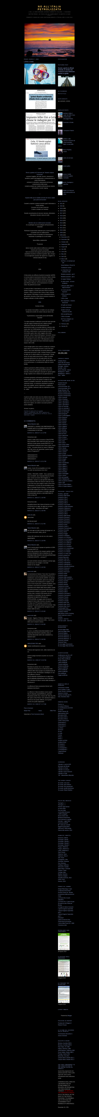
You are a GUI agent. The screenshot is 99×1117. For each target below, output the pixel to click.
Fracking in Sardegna (63, 535)
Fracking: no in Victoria (64, 551)
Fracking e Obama (63, 611)
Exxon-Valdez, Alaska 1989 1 (66, 1052)
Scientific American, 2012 (65, 877)
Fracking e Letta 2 (63, 513)
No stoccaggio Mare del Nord (66, 646)
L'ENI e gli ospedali (63, 477)
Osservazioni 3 (62, 722)
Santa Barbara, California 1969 (66, 1050)
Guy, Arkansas (62, 863)
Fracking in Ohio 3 (63, 501)
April (62, 256)
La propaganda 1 (62, 747)
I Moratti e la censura (63, 769)
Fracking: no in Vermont (64, 544)
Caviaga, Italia (62, 872)
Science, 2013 (62, 881)
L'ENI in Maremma (63, 435)
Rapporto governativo (64, 826)
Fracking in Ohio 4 (63, 503)
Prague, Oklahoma (63, 846)
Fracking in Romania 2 (64, 519)
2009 (61, 232)
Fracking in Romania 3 (64, 521)
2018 (61, 210)
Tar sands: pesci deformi (64, 784)
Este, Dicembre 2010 (63, 696)
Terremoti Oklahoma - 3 (64, 638)
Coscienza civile (62, 925)
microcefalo (37, 413)
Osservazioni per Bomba (64, 921)
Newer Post (27, 710)
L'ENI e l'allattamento (63, 479)
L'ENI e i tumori (62, 475)
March (63, 259)
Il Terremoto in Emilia (67, 122)
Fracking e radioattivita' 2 (64, 564)
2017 (61, 213)
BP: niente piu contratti (64, 824)
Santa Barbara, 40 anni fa (68, 265)
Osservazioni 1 (62, 726)
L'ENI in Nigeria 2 (62, 466)
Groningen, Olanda (63, 839)
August (63, 246)
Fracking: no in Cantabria (64, 546)
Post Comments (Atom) (37, 714)
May (62, 254)
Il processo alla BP (63, 823)
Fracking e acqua (62, 575)
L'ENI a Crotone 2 (63, 439)
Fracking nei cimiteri (63, 586)
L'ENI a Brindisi (62, 430)
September (64, 244)
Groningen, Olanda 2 (63, 841)
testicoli (27, 415)
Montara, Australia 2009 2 (65, 1045)
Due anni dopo (62, 810)
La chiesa (60, 728)
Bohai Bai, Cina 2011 (63, 1056)
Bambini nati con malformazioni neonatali (40, 223)
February (64, 323)
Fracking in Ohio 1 (63, 497)
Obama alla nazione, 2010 (65, 830)
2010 (61, 230)
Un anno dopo (62, 808)
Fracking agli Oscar (63, 608)
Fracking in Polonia (63, 599)
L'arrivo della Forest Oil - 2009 (66, 923)
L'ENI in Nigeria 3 (62, 468)
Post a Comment (28, 708)
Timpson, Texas (62, 870)
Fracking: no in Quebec (64, 550)
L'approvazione (62, 751)
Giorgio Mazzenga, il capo (65, 889)
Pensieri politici (66, 166)
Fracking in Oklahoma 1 (64, 508)
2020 (61, 206)
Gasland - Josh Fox (63, 619)
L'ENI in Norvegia (62, 457)
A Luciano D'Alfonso (63, 706)
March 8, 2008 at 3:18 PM (36, 540)
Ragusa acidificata (63, 668)
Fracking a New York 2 (64, 604)
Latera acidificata (62, 662)
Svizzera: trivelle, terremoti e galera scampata (67, 176)
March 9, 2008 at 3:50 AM (36, 624)
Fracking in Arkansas (63, 570)
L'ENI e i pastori (62, 451)
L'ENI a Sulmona (62, 432)
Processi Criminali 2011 (64, 395)
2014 (61, 220)
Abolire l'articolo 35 (63, 711)
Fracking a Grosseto (63, 530)
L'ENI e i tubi (61, 482)
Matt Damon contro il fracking (66, 613)
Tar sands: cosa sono (63, 782)
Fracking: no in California (64, 542)
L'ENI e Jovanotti (62, 397)
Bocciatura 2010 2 (63, 718)
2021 (61, 203)
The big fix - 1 (61, 803)
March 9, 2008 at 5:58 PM (36, 639)
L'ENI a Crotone (62, 437)
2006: (39, 302)
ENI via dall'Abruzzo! (66, 314)
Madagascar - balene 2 (64, 373)
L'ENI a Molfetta (62, 419)
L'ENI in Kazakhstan (63, 462)
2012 (61, 225)
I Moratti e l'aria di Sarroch (65, 771)
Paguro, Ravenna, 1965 (64, 1048)
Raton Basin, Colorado (64, 868)
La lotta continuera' (66, 307)
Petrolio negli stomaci (63, 806)
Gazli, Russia (61, 852)
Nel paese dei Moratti (63, 766)
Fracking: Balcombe (63, 557)
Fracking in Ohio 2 (63, 499)
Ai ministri (60, 709)
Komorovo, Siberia (63, 837)
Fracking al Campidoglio (64, 609)
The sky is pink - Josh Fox (65, 620)
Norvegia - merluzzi (63, 366)
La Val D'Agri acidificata (64, 657)
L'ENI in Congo (62, 453)
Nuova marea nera (63, 815)
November (64, 239)
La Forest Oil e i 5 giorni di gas (66, 901)
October (63, 242)
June (62, 251)
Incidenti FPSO (62, 742)
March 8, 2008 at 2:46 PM (36, 510)
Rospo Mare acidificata (64, 659)
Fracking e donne (62, 582)
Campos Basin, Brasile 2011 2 (66, 1059)
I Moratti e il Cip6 (62, 773)
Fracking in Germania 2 (64, 595)
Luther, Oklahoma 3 (63, 850)
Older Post (53, 710)
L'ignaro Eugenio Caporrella (65, 908)
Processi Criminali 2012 (64, 393)
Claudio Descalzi (62, 383)
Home (40, 710)
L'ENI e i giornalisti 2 (63, 403)
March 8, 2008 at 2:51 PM (36, 523)
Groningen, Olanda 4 (63, 845)
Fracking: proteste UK (64, 555)
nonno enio (30, 571)
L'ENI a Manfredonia (63, 446)
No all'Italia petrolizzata (49, 8)
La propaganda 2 (62, 749)
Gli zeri (60, 731)
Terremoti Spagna (63, 633)
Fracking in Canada (63, 600)
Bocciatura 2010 (62, 715)
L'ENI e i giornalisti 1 (63, 401)
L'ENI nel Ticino (62, 433)
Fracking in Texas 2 (63, 526)
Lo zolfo (60, 733)
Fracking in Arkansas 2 (64, 568)
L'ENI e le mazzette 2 (63, 408)
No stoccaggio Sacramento (65, 644)
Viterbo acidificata (63, 671)
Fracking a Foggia (63, 533)
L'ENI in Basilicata (63, 450)
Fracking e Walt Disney (64, 515)
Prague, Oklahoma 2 (63, 848)
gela (40, 412)
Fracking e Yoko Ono (63, 559)
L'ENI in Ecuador (65, 316)
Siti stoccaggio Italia (63, 629)
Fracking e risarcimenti (64, 504)
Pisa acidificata (62, 673)
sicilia (50, 413)
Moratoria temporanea (64, 817)
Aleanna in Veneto (63, 693)
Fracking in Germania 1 (64, 593)
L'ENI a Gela (64, 298)
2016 (61, 215)
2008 (61, 235)
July (62, 249)
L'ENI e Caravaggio (63, 473)
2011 (61, 227)
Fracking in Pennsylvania (64, 528)
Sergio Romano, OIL (63, 390)
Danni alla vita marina (64, 362)
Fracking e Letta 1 (63, 512)
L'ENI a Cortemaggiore (64, 415)
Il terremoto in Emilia (63, 687)
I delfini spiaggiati (62, 814)
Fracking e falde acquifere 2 (65, 579)
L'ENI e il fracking (62, 399)
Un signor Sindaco (66, 279)
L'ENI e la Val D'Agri (63, 412)
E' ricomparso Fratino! (68, 130)
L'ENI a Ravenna (62, 417)
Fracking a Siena (62, 531)
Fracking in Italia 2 (63, 591)
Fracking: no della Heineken (65, 506)
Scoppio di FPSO (62, 740)
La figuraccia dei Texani (64, 890)
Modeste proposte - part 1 (68, 276)
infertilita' (46, 412)
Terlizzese (60, 753)
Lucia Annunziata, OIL (64, 386)
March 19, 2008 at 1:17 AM (36, 704)
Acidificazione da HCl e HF (65, 655)
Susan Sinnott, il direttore (64, 691)
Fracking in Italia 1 (63, 590)
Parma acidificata (62, 669)
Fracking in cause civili (64, 588)
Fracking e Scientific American (66, 566)
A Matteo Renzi (62, 361)
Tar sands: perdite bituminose (66, 788)
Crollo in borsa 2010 (63, 720)
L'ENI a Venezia (62, 421)
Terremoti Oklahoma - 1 (64, 635)
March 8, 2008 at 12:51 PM (36, 461)
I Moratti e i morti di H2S (64, 764)
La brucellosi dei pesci (64, 812)
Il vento (60, 735)
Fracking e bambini (63, 580)
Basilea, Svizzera (62, 874)
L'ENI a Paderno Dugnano (65, 455)
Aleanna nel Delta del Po (64, 695)
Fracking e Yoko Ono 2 (64, 560)
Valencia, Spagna (62, 875)
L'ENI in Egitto (62, 460)
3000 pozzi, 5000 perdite (64, 828)
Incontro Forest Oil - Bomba (65, 892)
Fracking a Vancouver (64, 571)
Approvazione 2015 (63, 713)
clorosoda (32, 412)
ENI (37, 412)
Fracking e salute (62, 573)
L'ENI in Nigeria (62, 464)
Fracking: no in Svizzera (64, 537)
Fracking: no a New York (64, 553)
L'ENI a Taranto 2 (62, 424)
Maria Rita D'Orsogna (62, 93)
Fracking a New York (63, 602)
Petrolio (44, 413)
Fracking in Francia (63, 597)
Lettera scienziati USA (64, 364)
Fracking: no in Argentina (64, 541)
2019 (61, 208)
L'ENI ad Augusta (62, 413)
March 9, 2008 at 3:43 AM (36, 611)
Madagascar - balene (63, 371)
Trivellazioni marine (66, 267)
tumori (32, 415)
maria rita (29, 515)
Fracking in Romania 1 (64, 517)
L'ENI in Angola (62, 459)
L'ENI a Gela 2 (62, 442)
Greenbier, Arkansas (63, 861)
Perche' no (61, 704)
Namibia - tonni (62, 368)
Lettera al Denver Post (64, 919)
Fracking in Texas (62, 524)
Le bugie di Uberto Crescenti (65, 907)
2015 (61, 218)
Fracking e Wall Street (64, 495)
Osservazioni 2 (62, 724)
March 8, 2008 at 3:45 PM (36, 567)
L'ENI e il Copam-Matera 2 (65, 486)
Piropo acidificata (62, 660)
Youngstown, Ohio (63, 859)
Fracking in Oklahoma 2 (64, 510)
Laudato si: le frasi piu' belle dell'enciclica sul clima (68, 192)
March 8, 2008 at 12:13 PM (36, 433)
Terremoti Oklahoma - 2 (64, 636)
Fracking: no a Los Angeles (65, 539)
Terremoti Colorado (63, 640)
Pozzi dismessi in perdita (64, 819)
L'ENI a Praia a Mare (63, 444)
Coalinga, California (63, 865)
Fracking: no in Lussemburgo (66, 548)
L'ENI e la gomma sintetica (65, 480)
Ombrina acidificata (63, 666)
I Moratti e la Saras (63, 768)
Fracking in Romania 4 (64, 522)
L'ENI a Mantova (62, 428)
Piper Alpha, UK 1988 (64, 1046)
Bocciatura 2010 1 (63, 717)
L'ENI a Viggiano (62, 426)
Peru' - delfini (61, 375)
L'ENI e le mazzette (63, 406)
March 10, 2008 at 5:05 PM (36, 660)
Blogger (70, 1015)
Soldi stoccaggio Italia (64, 631)
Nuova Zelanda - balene (64, 370)
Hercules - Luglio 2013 (64, 821)
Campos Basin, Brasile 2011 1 (66, 1057)
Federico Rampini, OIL (64, 392)
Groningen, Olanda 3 (63, 843)
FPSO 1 (60, 737)
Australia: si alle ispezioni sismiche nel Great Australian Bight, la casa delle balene (66, 142)
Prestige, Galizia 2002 (64, 1054)
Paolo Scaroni (62, 384)
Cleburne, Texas (62, 854)
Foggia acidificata (62, 675)
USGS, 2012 (61, 879)
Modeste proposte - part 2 (68, 274)
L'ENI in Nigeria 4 (62, 470)
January (63, 326)
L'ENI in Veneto (62, 448)
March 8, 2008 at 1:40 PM (36, 497)
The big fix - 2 (61, 804)
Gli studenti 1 (61, 744)
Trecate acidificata (63, 664)
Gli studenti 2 (61, 746)
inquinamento (28, 413)
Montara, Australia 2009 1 (65, 1043)
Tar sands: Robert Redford (65, 790)
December (64, 237)
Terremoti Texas (62, 642)
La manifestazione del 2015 (65, 708)
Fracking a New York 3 (64, 606)
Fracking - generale (63, 493)
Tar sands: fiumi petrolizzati (65, 786)
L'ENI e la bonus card (64, 410)
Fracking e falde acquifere (65, 577)
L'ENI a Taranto (62, 422)
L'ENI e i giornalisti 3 (63, 404)
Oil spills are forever (66, 305)
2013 (61, 223)
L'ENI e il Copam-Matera (64, 484)
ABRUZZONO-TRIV (32, 643)
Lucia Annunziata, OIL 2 (64, 388)
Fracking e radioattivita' (64, 562)
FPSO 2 (60, 738)
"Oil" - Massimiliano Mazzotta (66, 775)
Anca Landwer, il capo (64, 689)
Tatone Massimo (31, 424)
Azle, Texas (61, 857)
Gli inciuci (60, 729)
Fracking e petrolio (63, 584)
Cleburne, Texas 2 (63, 856)
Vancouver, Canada (63, 866)
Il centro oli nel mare (67, 158)
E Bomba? (61, 917)
